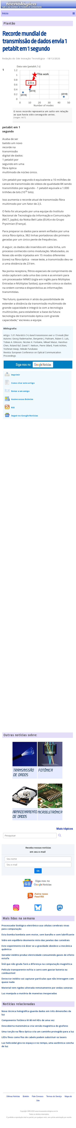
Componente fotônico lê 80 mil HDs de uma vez (28, 1020)
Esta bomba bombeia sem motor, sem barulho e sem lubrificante (38, 934)
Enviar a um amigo (20, 391)
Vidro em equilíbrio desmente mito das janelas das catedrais (36, 940)
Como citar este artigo (23, 383)
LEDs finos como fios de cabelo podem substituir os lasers (34, 1037)
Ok (38, 870)
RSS (13, 407)
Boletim (26, 1096)
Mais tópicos (64, 828)
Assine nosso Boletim (22, 399)
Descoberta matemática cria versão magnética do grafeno (35, 1025)
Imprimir (15, 374)
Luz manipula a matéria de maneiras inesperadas (29, 993)
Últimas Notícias (13, 1096)
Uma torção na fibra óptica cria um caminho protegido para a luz (38, 1031)
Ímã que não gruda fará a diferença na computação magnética (37, 963)
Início (5, 13)
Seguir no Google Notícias (24, 415)
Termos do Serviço (54, 1096)
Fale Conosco (37, 1096)
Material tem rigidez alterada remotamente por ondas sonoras (37, 987)
